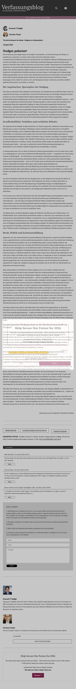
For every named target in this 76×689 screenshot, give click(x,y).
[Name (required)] (38, 540)
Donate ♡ (38, 675)
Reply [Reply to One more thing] (9, 482)
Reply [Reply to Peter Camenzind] (9, 464)
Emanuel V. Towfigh (16, 28)
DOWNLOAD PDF (10, 430)
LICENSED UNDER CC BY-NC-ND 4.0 (34, 430)
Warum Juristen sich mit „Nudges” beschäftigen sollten (19, 487)
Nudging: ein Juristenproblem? (34, 40)
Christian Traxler (15, 34)
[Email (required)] (38, 545)
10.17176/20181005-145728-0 (50, 439)
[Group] (23, 6)
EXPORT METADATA (60, 431)
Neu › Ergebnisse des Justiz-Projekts (38, 18)
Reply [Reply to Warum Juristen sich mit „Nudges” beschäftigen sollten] (9, 497)
